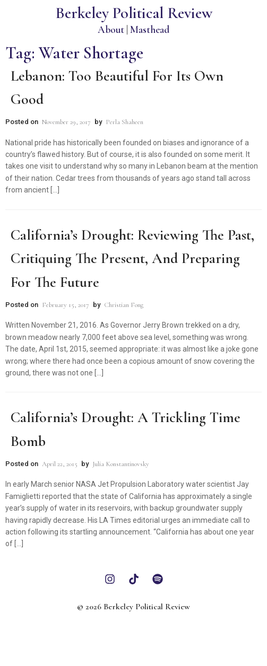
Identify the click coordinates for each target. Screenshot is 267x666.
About (111, 29)
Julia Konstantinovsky (120, 464)
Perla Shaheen (124, 122)
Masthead (149, 29)
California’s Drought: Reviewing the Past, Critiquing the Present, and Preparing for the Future (132, 259)
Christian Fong (123, 305)
